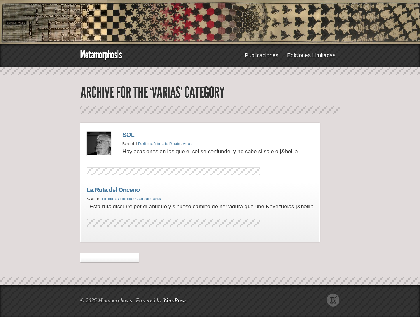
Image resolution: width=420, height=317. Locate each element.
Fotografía (160, 143)
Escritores (145, 143)
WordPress (174, 300)
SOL (128, 134)
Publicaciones (261, 55)
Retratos (175, 143)
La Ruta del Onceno (113, 189)
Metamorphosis (101, 54)
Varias (187, 143)
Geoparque (126, 198)
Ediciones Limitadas (311, 55)
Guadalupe (142, 198)
